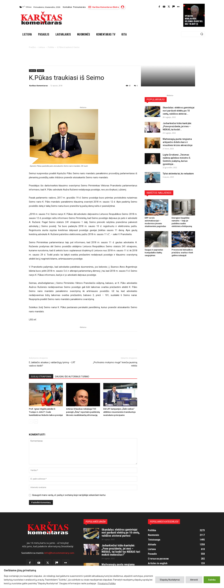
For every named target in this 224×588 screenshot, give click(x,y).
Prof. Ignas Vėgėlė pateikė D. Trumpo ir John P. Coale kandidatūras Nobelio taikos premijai (46, 412)
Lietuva (42, 47)
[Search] (202, 34)
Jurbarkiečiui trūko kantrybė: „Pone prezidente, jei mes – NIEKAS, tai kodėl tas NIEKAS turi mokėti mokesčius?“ (121, 550)
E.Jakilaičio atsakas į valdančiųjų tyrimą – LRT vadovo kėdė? (52, 364)
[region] (112, 577)
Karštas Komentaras (38, 85)
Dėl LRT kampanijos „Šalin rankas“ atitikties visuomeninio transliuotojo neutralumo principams (119, 412)
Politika (51, 47)
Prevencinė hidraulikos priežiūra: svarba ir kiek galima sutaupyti (182, 253)
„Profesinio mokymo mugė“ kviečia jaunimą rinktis (115, 364)
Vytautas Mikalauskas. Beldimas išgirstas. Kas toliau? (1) (194, 19)
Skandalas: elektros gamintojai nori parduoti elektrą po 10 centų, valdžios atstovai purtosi (121, 532)
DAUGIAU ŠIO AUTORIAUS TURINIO (72, 376)
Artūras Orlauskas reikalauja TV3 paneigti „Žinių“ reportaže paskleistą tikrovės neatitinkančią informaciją (83, 412)
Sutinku (212, 580)
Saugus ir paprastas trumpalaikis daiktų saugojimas (154, 253)
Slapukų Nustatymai (170, 580)
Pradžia (32, 47)
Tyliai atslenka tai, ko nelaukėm (178, 173)
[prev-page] (31, 421)
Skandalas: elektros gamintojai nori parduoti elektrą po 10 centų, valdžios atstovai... (178, 110)
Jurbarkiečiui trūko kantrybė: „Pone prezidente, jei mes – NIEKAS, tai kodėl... (177, 126)
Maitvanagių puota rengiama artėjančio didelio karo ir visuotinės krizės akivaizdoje (177, 142)
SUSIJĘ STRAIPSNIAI (41, 376)
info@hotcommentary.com (59, 553)
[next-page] (36, 421)
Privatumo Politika (107, 583)
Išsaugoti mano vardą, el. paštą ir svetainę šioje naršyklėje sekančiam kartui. (69, 495)
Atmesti (194, 580)
